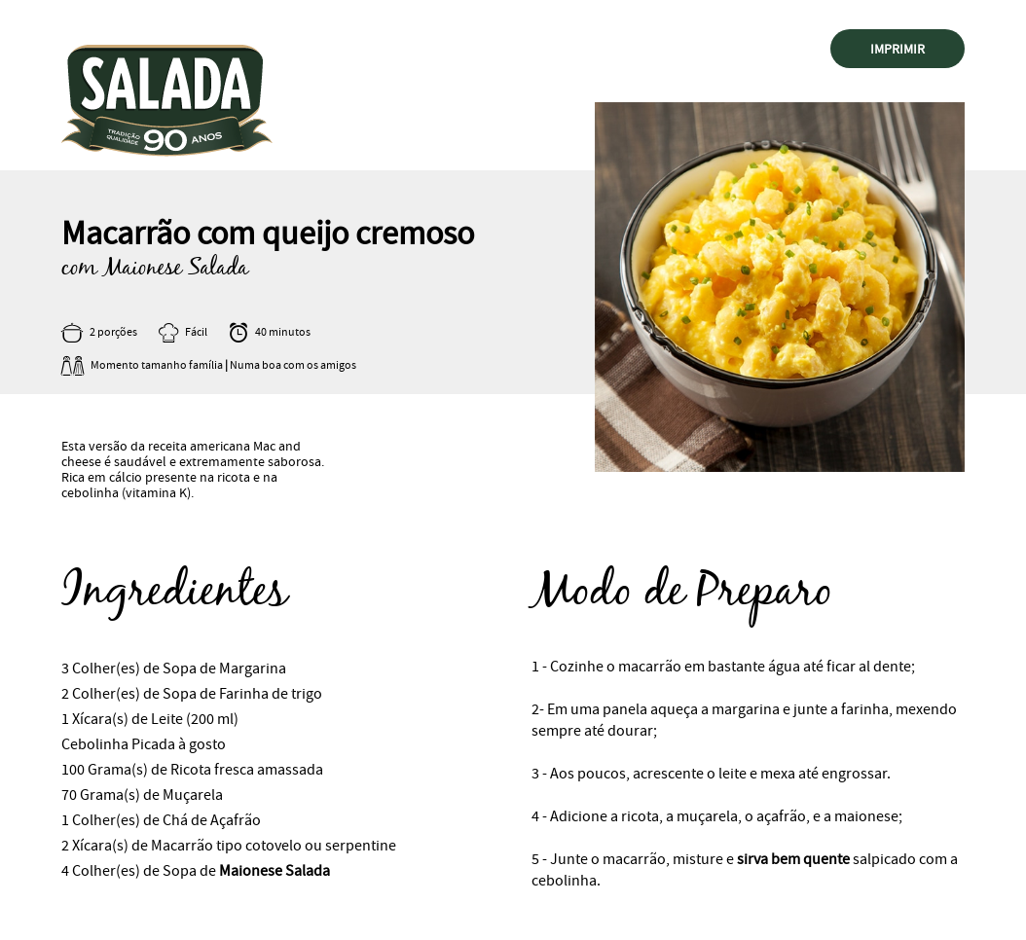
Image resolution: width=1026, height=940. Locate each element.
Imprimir (897, 48)
